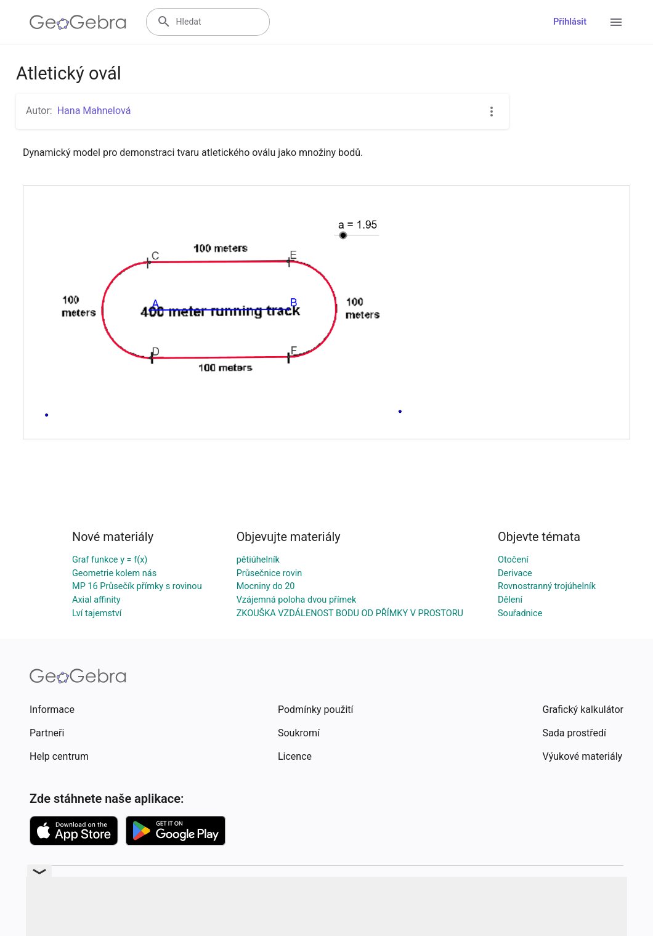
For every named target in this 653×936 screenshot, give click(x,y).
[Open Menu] (616, 22)
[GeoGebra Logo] (78, 22)
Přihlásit (569, 22)
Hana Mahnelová (94, 110)
